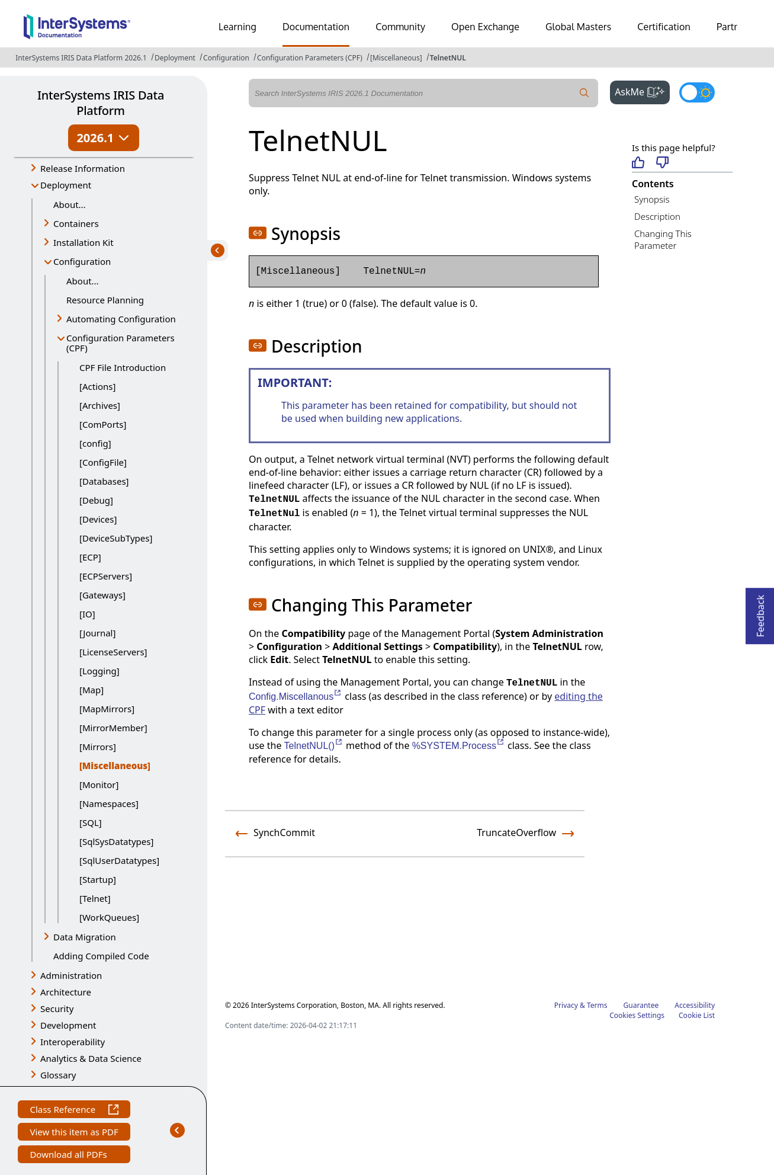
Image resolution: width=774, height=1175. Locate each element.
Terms (597, 1005)
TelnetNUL (448, 58)
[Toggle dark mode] (697, 92)
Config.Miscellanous (295, 696)
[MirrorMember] (113, 728)
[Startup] (97, 879)
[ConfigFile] (103, 462)
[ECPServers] (105, 576)
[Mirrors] (97, 747)
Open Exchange (485, 27)
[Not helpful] (662, 163)
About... (69, 204)
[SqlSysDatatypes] (116, 841)
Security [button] (56, 1008)
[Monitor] (98, 784)
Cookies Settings (636, 1015)
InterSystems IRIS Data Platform (100, 103)
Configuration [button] (82, 261)
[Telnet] (95, 898)
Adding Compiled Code (101, 956)
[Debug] (96, 500)
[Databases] (104, 481)
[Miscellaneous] (396, 58)
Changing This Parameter (663, 240)
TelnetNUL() (313, 746)
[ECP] (90, 557)
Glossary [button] (58, 1075)
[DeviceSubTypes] (115, 538)
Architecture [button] (65, 992)
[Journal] (97, 633)
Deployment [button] (65, 185)
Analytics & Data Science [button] (91, 1058)
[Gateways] (102, 595)
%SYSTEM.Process (458, 746)
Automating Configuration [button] (121, 319)
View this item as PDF (74, 1133)
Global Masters (578, 27)
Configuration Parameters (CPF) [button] (120, 343)
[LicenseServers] (113, 652)
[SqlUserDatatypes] (119, 860)
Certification (664, 27)
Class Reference (74, 1110)
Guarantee (641, 1005)
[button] (257, 233)
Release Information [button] (82, 168)
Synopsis (652, 199)
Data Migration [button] (84, 937)
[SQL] (90, 822)
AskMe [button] (642, 91)
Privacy (566, 1005)
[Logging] (99, 671)
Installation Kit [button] (83, 242)
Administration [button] (71, 975)
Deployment (175, 58)
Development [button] (68, 1025)
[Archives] (99, 405)
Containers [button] (76, 223)
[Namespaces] (109, 803)
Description (657, 216)
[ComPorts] (102, 424)
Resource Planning (105, 300)
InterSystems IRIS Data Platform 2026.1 (81, 58)
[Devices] (98, 519)
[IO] (87, 614)
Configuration (226, 58)
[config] (95, 443)
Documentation (315, 27)
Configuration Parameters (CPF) (309, 58)
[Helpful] (638, 163)
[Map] (91, 690)
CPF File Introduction (122, 367)
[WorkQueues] (109, 917)
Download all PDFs (70, 1155)
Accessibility (695, 1005)
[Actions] (97, 386)
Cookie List (697, 1015)
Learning (237, 27)
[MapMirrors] (106, 709)
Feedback (760, 612)
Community (400, 27)
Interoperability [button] (72, 1042)
